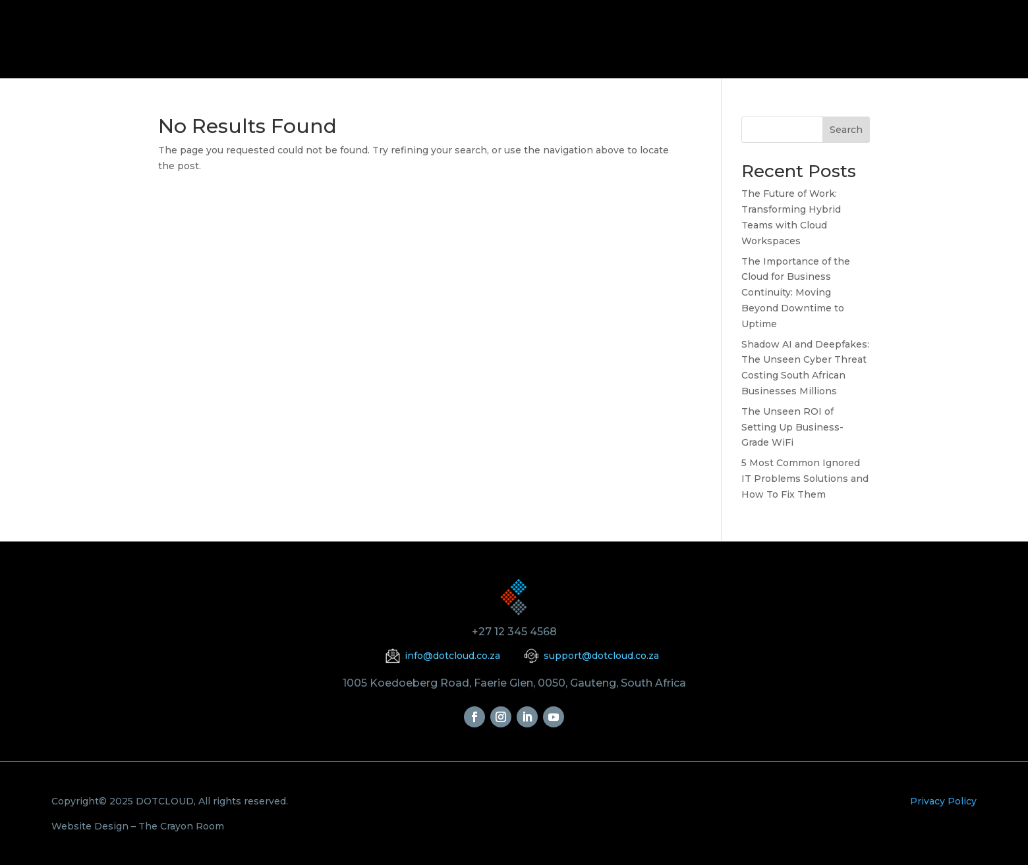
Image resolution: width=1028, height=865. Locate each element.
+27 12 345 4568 (514, 631)
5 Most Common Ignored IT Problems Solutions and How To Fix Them (805, 478)
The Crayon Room (181, 826)
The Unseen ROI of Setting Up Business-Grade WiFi (792, 427)
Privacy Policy (943, 801)
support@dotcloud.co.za (601, 656)
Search (846, 130)
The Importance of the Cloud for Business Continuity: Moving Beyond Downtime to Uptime (795, 292)
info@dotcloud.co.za (452, 656)
